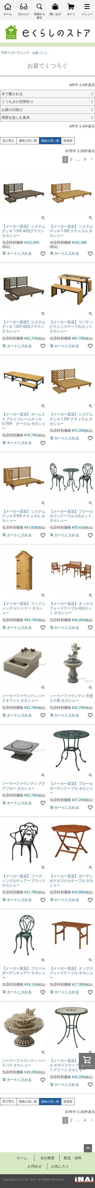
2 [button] (71, 159)
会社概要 (47, 1158)
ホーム (22, 1158)
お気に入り (60, 1166)
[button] (91, 159)
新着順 (67, 140)
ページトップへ (88, 1148)
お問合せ (35, 1166)
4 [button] (85, 159)
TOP (4, 53)
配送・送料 (73, 1158)
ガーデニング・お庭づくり (29, 53)
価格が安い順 (28, 140)
